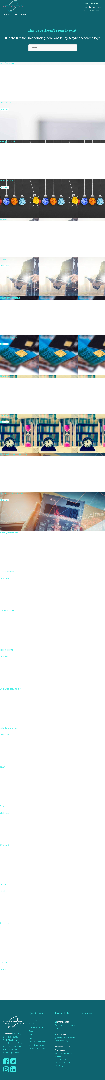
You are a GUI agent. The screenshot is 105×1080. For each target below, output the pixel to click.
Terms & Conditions (37, 1049)
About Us (33, 1020)
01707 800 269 (91, 3)
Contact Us (33, 1034)
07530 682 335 (92, 10)
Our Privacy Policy (36, 1045)
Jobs (31, 1031)
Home (31, 1017)
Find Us (32, 1038)
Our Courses (34, 1024)
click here (4, 891)
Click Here (4, 109)
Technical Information (38, 1042)
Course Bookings (36, 1027)
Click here (4, 969)
